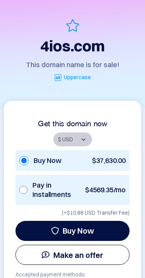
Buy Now (72, 231)
